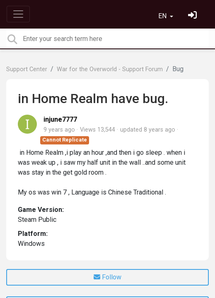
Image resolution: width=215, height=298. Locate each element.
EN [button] (163, 16)
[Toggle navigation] (18, 14)
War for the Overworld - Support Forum (110, 69)
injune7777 (60, 119)
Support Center (26, 69)
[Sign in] (193, 15)
